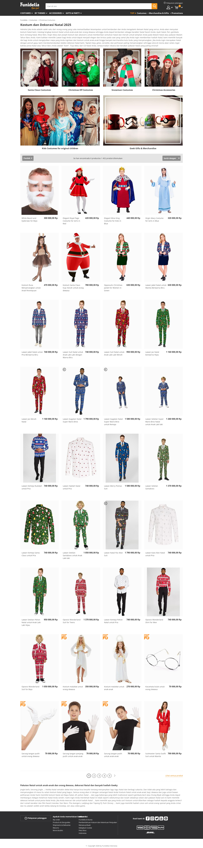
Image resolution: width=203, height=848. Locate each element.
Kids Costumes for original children (60, 146)
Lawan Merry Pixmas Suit (113, 485)
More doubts (58, 828)
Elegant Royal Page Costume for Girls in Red (71, 219)
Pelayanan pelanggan (36, 816)
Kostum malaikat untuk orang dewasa (73, 686)
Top (132, 13)
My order (56, 818)
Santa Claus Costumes (39, 88)
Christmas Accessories (163, 88)
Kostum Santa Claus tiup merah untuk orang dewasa (73, 286)
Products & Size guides (61, 820)
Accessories (55, 13)
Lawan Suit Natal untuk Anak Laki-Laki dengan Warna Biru (73, 353)
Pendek (27, 156)
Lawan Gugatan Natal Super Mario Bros (72, 418)
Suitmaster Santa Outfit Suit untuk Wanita (155, 753)
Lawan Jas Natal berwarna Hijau (152, 351)
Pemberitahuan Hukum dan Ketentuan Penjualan (98, 820)
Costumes (25, 13)
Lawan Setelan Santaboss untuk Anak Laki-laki (72, 554)
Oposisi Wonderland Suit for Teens (72, 619)
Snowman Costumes (122, 88)
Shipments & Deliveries (61, 823)
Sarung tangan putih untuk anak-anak (113, 753)
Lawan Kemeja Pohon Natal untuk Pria (113, 619)
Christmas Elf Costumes (80, 88)
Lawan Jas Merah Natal (29, 418)
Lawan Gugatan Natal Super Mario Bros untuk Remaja (113, 420)
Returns (56, 826)
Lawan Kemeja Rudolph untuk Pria (32, 485)
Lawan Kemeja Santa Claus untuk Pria (31, 552)
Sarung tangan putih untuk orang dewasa (31, 753)
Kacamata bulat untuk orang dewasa (155, 686)
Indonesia (82, 831)
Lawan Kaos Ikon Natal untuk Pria (155, 552)
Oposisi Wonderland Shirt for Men (154, 619)
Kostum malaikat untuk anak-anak (114, 686)
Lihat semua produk (174, 774)
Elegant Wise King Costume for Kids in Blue (112, 219)
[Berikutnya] (115, 774)
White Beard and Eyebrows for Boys (29, 217)
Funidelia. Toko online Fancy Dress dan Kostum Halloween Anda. (29, 6)
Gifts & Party (73, 13)
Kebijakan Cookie (85, 826)
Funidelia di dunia (85, 818)
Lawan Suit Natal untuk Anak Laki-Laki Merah (114, 351)
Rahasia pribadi (84, 823)
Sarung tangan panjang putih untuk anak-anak (73, 753)
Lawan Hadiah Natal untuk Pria (71, 485)
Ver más (26, 43)
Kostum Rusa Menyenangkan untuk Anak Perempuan (31, 286)
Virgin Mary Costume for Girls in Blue (154, 217)
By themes (40, 13)
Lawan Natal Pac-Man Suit (113, 552)
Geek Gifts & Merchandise (143, 146)
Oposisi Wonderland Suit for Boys (30, 686)
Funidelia (23, 20)
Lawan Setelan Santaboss (151, 485)
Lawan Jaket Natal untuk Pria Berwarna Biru (32, 351)
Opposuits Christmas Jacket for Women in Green (113, 286)
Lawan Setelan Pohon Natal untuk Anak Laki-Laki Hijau (31, 621)
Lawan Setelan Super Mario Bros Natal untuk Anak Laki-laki (154, 420)
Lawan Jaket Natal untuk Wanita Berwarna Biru (155, 284)
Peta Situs (82, 828)
